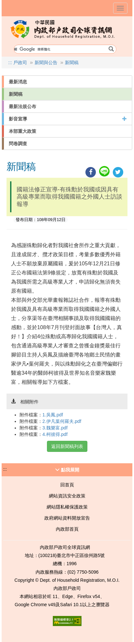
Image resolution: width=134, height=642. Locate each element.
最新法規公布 (22, 106)
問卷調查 (18, 143)
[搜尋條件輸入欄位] (65, 49)
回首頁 (67, 484)
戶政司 (20, 62)
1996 (72, 563)
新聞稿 (72, 62)
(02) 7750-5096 (83, 572)
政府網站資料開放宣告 (67, 518)
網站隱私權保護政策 (67, 506)
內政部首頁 (67, 529)
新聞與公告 (46, 62)
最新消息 (18, 81)
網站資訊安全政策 (67, 495)
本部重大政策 (22, 131)
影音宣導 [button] (68, 119)
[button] (67, 470)
